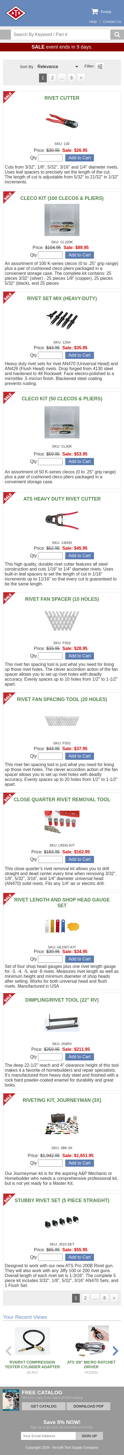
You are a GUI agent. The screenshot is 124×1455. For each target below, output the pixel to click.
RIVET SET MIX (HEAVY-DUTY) (62, 298)
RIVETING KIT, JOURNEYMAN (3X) (62, 1100)
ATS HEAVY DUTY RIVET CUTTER (62, 499)
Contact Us (112, 21)
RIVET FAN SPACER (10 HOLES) (62, 599)
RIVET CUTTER (62, 98)
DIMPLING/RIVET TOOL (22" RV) (62, 1000)
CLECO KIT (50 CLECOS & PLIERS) (62, 398)
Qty (46, 157)
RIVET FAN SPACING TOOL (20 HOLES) (62, 699)
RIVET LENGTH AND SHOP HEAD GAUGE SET (62, 902)
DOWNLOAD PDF (88, 1406)
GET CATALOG (44, 1406)
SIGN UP (89, 1436)
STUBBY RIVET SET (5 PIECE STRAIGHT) (62, 1200)
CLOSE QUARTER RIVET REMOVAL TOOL (62, 799)
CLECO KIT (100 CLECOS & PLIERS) (62, 198)
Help (93, 21)
